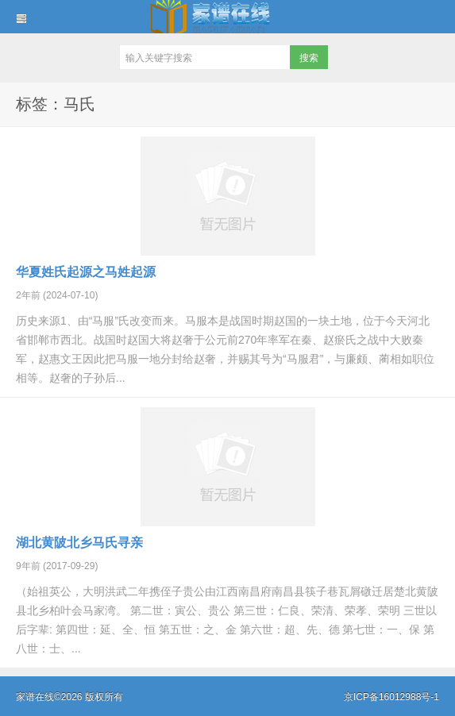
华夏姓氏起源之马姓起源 (86, 272)
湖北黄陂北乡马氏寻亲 (79, 542)
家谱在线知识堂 (227, 16)
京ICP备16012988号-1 (391, 697)
